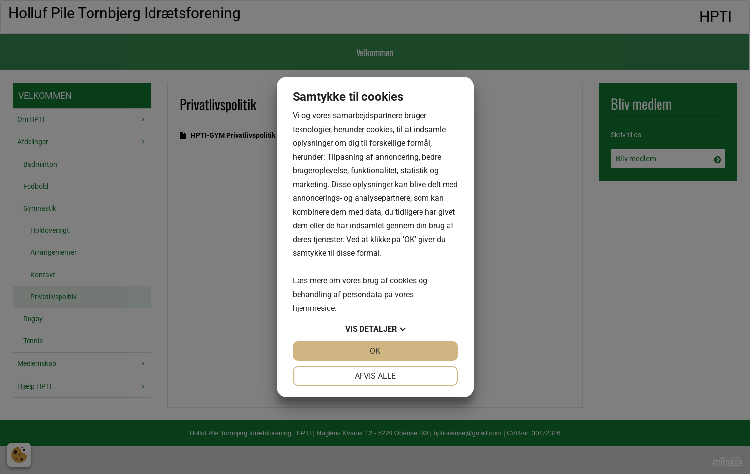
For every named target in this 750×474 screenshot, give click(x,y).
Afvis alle (375, 376)
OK (375, 351)
